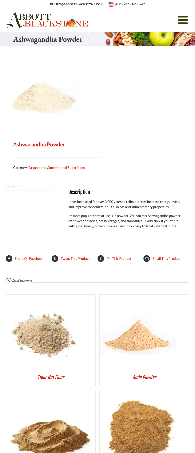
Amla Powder (144, 377)
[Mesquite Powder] (50, 394)
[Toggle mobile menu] (183, 20)
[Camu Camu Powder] (139, 394)
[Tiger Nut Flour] (44, 297)
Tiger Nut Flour (51, 377)
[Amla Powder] (138, 297)
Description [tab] (14, 186)
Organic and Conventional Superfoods (56, 167)
